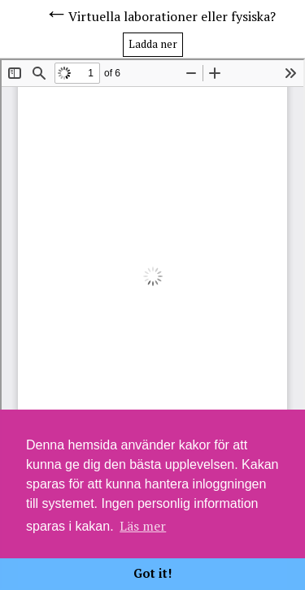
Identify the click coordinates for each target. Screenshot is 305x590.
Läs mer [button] (143, 526)
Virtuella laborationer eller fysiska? (172, 16)
